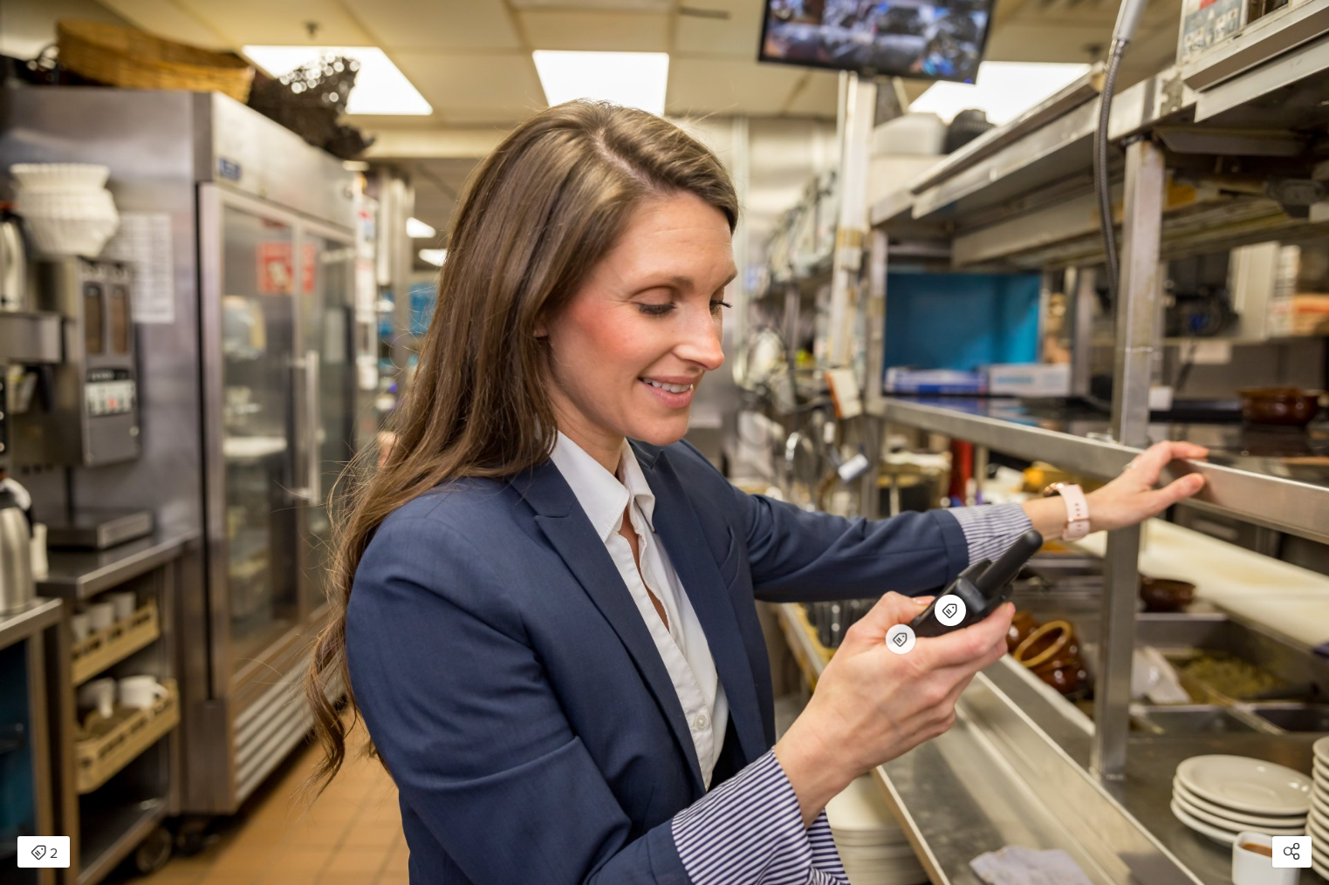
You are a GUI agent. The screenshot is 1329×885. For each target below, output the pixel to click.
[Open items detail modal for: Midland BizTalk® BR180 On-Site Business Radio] (950, 610)
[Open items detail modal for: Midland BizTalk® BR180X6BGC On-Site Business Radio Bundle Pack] (900, 639)
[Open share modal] (1292, 852)
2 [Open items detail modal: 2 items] (44, 853)
